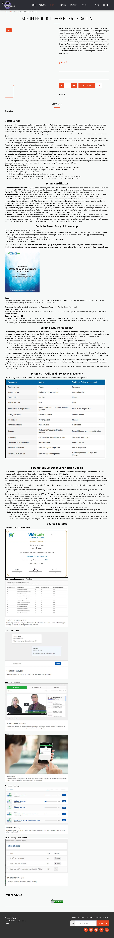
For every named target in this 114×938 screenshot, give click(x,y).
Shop (12, 12)
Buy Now (87, 85)
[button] (74, 5)
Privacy (7, 923)
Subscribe (102, 923)
